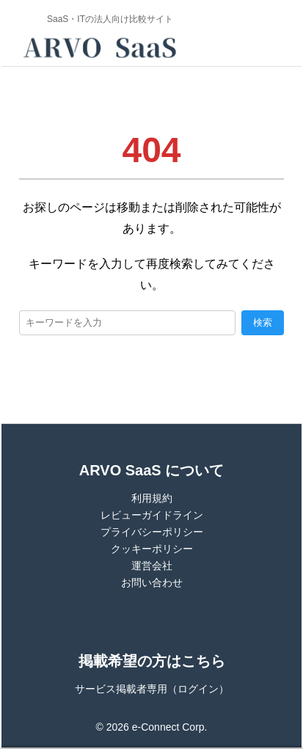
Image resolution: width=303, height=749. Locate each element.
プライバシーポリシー (152, 532)
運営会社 (151, 565)
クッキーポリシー (152, 549)
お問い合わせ (152, 582)
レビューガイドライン (152, 515)
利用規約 (151, 498)
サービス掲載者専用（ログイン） (152, 689)
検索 (262, 322)
